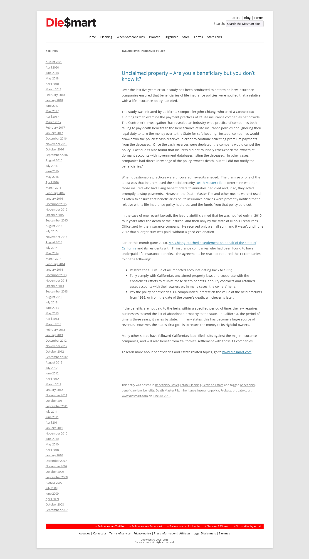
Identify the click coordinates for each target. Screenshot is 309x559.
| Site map (223, 533)
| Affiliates (183, 533)
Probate (154, 37)
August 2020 (54, 62)
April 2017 (52, 116)
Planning (106, 37)
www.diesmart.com (237, 352)
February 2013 (55, 330)
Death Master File (209, 182)
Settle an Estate (213, 385)
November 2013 (56, 280)
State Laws (214, 37)
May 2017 (52, 111)
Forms (259, 17)
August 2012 (54, 362)
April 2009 (52, 499)
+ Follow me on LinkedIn (183, 526)
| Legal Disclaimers (203, 533)
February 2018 (55, 95)
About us (84, 533)
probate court (242, 390)
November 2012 (56, 346)
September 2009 (57, 477)
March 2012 (53, 384)
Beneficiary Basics (167, 385)
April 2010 (52, 450)
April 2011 (52, 422)
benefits (148, 390)
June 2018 (52, 73)
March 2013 (53, 324)
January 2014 (54, 269)
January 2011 (54, 428)
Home (91, 37)
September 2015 (57, 220)
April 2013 (52, 319)
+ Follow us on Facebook (146, 526)
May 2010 (52, 444)
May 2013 (52, 313)
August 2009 (54, 482)
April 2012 (52, 379)
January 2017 (54, 133)
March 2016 (53, 187)
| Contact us (98, 533)
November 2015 (56, 209)
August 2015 (54, 226)
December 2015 (56, 204)
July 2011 (51, 411)
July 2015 (51, 231)
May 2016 (52, 177)
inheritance (188, 390)
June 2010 (52, 439)
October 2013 (55, 286)
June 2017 (52, 106)
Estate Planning (190, 385)
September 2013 (57, 291)
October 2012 (55, 351)
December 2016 (56, 138)
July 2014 (51, 248)
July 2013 (51, 302)
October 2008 (55, 504)
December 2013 (56, 275)
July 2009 (51, 488)
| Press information (164, 533)
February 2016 (55, 193)
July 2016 (51, 166)
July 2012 (51, 368)
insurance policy (208, 390)
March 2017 (53, 122)
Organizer (171, 37)
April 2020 (52, 67)
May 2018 (52, 78)
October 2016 (55, 149)
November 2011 (56, 395)
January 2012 (54, 390)
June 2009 (52, 493)
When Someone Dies (131, 37)
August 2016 (54, 160)
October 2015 (55, 215)
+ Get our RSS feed (217, 526)
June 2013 (52, 308)
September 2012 (57, 357)
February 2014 (55, 264)
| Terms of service (119, 533)
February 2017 (55, 127)
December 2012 (56, 340)
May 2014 (52, 253)
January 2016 (54, 198)
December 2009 (56, 461)
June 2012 (52, 373)
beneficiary (247, 385)
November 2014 (56, 237)
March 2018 (53, 89)
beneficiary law (132, 390)
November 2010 (56, 433)
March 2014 (53, 259)
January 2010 (54, 455)
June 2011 (52, 417)
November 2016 (56, 144)
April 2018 (52, 84)
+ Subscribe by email (247, 526)
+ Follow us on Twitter (110, 526)
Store (236, 17)
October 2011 (55, 401)
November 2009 (56, 466)
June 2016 (52, 171)
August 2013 (54, 297)
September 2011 (57, 406)
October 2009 (55, 472)
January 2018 (54, 100)
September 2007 (57, 510)
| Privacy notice (141, 533)
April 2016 (52, 182)
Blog (247, 17)
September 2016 (57, 155)
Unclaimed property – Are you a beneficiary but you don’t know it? (188, 75)
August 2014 (54, 242)
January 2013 (54, 335)
